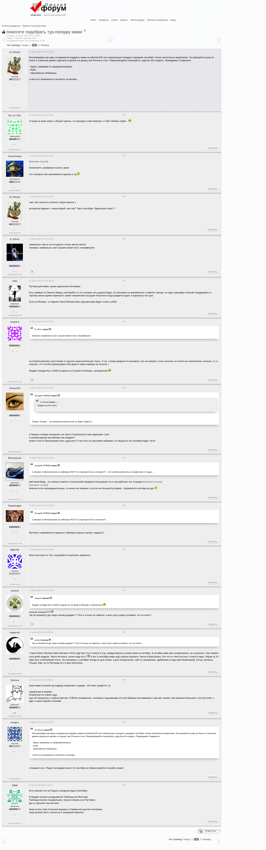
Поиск (114, 20)
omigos (15, 722)
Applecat (15, 632)
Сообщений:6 (14, 584)
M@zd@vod (14, 458)
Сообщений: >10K (14, 274)
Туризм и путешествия (34, 25)
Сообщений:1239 (14, 315)
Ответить (212, 148)
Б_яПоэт (15, 239)
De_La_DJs (15, 115)
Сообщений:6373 (14, 452)
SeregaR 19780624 (43, 396)
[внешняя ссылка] (38, 161)
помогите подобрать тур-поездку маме (44, 31)
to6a (14, 281)
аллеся (15, 590)
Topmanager (14, 505)
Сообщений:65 (15, 108)
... (56, 402)
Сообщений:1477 (14, 823)
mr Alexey (14, 52)
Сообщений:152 (14, 190)
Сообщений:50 (15, 779)
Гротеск (14, 680)
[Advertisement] (93, 94)
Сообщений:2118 (14, 499)
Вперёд (45, 45)
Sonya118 (14, 388)
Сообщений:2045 (14, 716)
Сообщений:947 (14, 150)
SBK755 (14, 550)
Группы (124, 20)
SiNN (14, 785)
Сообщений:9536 (14, 674)
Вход (173, 20)
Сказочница (14, 156)
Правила (103, 20)
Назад (24, 45)
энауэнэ (14, 321)
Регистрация (137, 20)
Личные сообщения (157, 20)
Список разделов (11, 25)
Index (93, 20)
